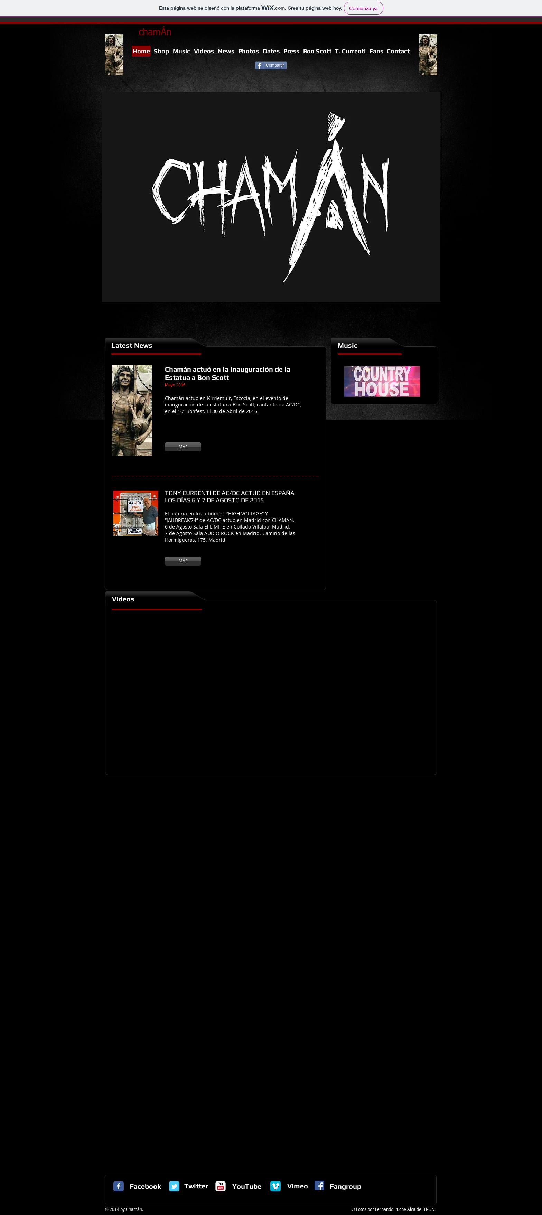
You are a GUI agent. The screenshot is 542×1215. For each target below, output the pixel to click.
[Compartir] (271, 65)
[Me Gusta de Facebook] (179, 72)
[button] (271, 197)
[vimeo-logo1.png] (275, 1186)
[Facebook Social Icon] (319, 1185)
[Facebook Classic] (118, 1186)
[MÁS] (183, 446)
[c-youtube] (220, 1186)
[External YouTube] (271, 691)
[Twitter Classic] (174, 1186)
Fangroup (345, 1186)
